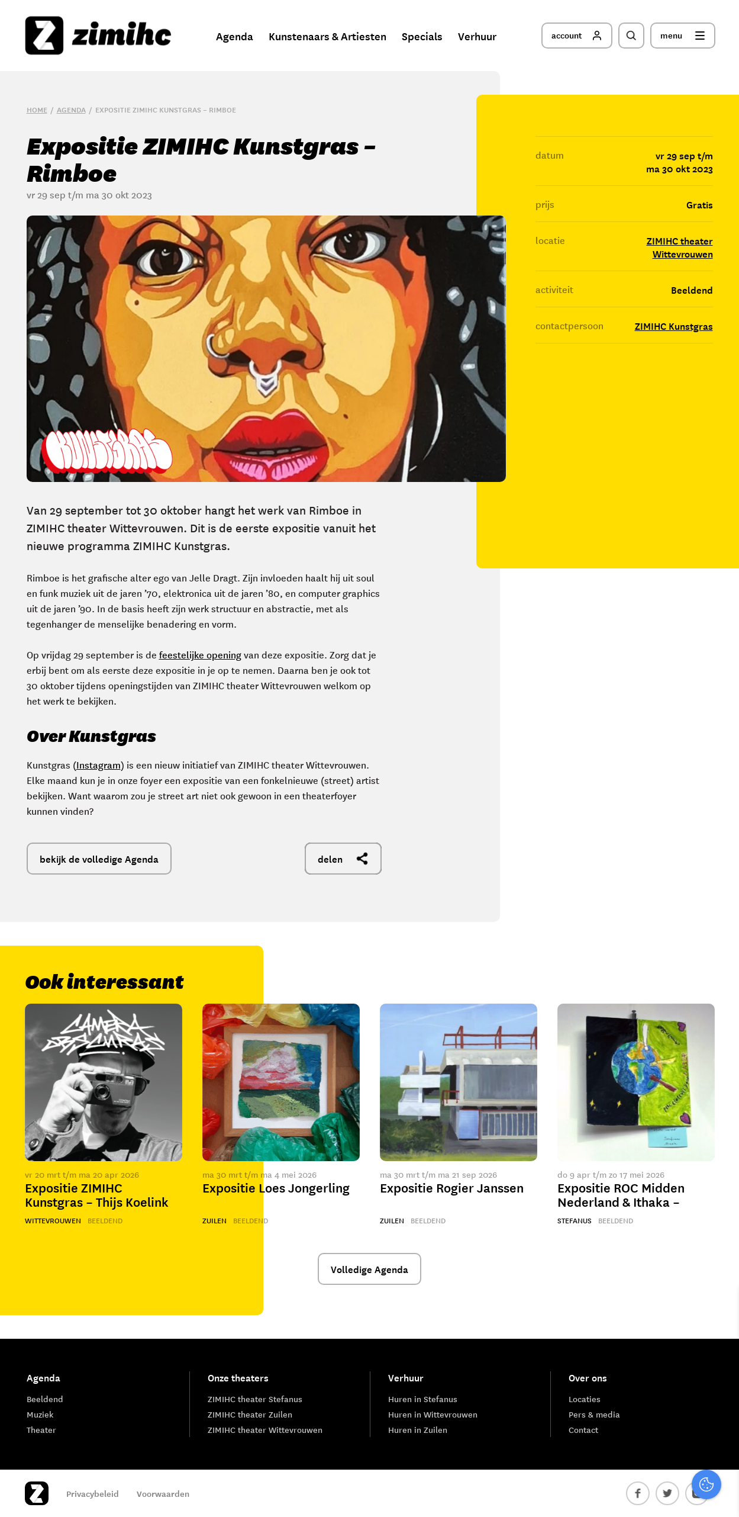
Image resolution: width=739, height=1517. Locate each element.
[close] (720, 1307)
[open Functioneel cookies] (720, 1382)
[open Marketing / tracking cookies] (720, 1417)
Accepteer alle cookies (638, 1460)
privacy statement (680, 1342)
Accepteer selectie (638, 1495)
